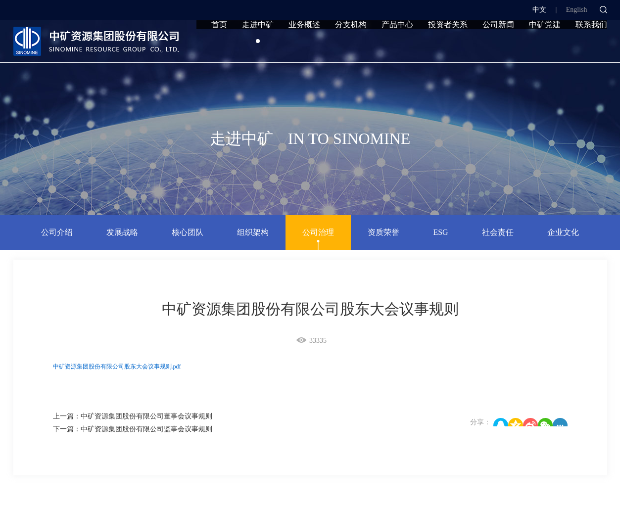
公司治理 (318, 232)
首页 (219, 46)
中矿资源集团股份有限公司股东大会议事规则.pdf (117, 366)
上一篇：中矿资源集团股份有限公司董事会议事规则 (132, 416)
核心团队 (187, 232)
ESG (440, 232)
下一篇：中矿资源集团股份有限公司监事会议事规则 (132, 429)
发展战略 (122, 232)
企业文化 (563, 232)
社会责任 (498, 232)
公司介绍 (57, 232)
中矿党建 (545, 46)
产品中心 (397, 46)
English (576, 9)
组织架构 (253, 232)
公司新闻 (498, 46)
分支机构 (351, 46)
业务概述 (304, 46)
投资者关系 (448, 46)
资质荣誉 (383, 232)
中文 (539, 9)
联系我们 (591, 46)
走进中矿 (258, 46)
